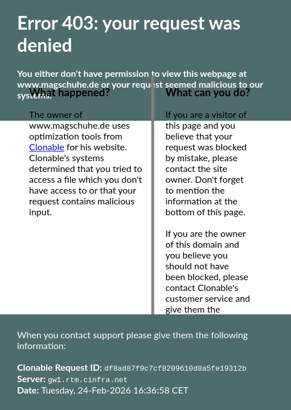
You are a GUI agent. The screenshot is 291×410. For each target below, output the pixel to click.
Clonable (46, 147)
